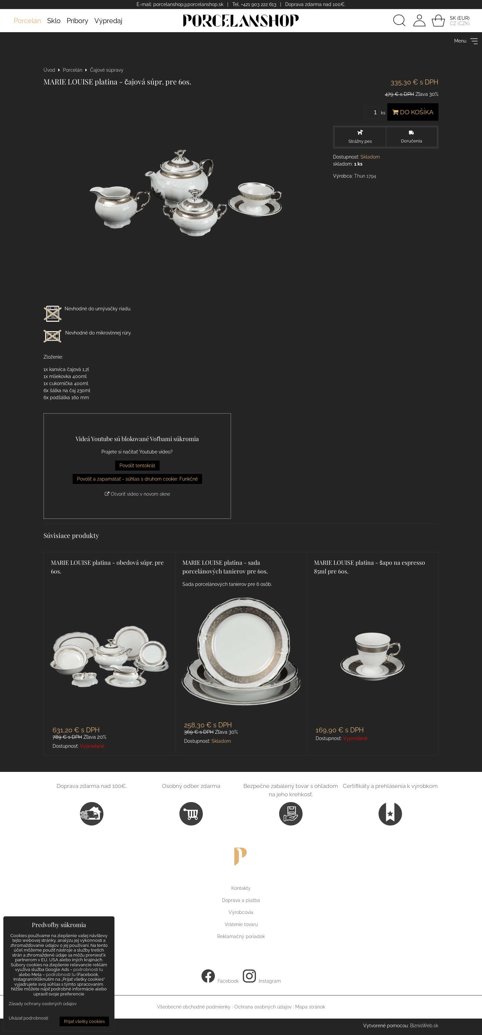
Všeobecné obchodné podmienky (194, 1007)
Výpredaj (108, 21)
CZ (453, 23)
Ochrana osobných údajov (263, 1007)
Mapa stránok (310, 1007)
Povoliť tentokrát (137, 465)
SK (453, 18)
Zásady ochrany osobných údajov (43, 1003)
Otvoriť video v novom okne (137, 494)
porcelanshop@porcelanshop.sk (188, 4)
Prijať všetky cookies (84, 1021)
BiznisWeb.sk (424, 1025)
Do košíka (412, 112)
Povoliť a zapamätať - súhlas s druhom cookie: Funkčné (137, 479)
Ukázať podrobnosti (28, 1018)
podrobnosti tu (88, 969)
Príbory (77, 21)
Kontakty (241, 888)
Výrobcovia (241, 912)
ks (376, 112)
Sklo (54, 21)
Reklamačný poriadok (241, 936)
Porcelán (27, 21)
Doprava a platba (241, 900)
